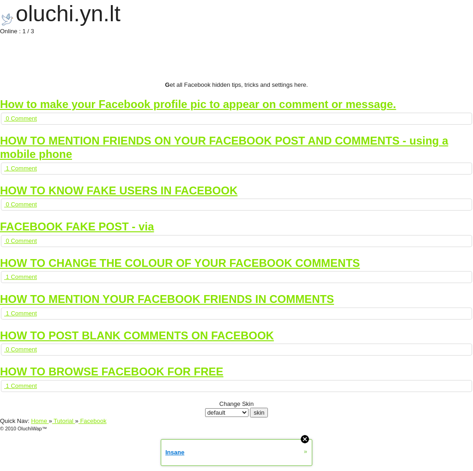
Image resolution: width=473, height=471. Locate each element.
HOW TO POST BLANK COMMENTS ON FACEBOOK (137, 335)
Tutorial (63, 420)
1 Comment (20, 168)
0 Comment (20, 118)
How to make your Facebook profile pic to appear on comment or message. (198, 104)
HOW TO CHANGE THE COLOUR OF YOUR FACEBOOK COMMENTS (180, 263)
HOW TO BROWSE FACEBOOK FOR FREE (112, 371)
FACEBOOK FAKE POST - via (77, 226)
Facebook (93, 420)
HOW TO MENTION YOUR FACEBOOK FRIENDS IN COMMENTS (167, 299)
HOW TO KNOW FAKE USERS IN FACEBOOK (118, 190)
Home (40, 420)
